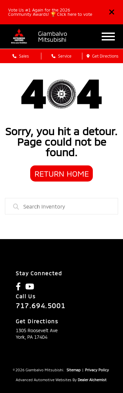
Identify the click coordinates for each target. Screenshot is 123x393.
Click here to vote (74, 14)
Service (61, 56)
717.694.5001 (40, 305)
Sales (20, 56)
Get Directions (102, 56)
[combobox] (61, 206)
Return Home (61, 173)
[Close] (112, 12)
